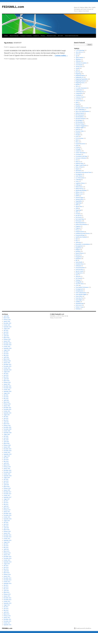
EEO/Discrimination (81, 118)
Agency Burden (79, 57)
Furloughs (78, 149)
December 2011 (7, 619)
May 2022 (6, 398)
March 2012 (6, 614)
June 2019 (6, 459)
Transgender (79, 282)
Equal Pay (78, 129)
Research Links (51, 35)
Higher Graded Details (81, 165)
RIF (77, 260)
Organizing (78, 210)
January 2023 (7, 384)
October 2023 (7, 368)
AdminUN (23, 47)
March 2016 (6, 529)
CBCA (77, 86)
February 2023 (7, 382)
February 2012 (7, 615)
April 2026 (6, 316)
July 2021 (6, 416)
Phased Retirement (80, 222)
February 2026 (7, 319)
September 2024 (7, 348)
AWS (77, 70)
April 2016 (6, 527)
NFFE (77, 204)
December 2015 (7, 535)
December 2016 (7, 513)
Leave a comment (32, 58)
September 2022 (7, 391)
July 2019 (6, 457)
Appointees (78, 59)
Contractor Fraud (80, 97)
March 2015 (6, 551)
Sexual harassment (80, 267)
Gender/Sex (78, 151)
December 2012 (7, 597)
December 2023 (7, 364)
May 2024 (6, 355)
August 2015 (7, 542)
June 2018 (6, 481)
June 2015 (6, 545)
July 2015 (6, 544)
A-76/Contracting (80, 50)
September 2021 (7, 413)
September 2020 (7, 432)
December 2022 (7, 386)
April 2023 (6, 379)
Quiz (77, 239)
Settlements (78, 265)
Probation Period (80, 231)
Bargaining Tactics (80, 82)
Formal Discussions (80, 143)
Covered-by (78, 99)
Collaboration (79, 90)
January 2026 (7, 321)
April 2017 (6, 506)
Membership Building (81, 190)
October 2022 (7, 389)
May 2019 (6, 461)
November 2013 (7, 580)
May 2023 (6, 377)
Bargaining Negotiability (82, 79)
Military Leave (79, 192)
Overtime (78, 213)
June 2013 (6, 587)
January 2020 (7, 447)
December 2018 (7, 470)
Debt (77, 102)
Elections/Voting (80, 124)
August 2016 (7, 520)
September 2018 (7, 475)
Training (78, 280)
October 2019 (7, 452)
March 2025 (6, 337)
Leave (77, 181)
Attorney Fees (79, 66)
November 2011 (7, 621)
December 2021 (7, 407)
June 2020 (6, 438)
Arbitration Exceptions (81, 63)
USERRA (78, 301)
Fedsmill (78, 133)
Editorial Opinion (80, 113)
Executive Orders (80, 131)
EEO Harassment (80, 115)
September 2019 (7, 454)
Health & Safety (79, 163)
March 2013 (6, 592)
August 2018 (7, 477)
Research (78, 255)
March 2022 (6, 402)
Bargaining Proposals (81, 81)
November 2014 (7, 558)
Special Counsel (79, 271)
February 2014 (7, 574)
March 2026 (6, 317)
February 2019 (7, 466)
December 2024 (7, 343)
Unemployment (79, 291)
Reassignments (79, 246)
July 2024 (6, 352)
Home (6, 35)
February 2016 (7, 531)
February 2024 (7, 361)
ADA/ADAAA (79, 52)
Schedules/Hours (80, 264)
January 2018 (7, 490)
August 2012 (7, 605)
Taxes (77, 274)
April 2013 (6, 590)
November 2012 (7, 599)
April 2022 (6, 400)
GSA (77, 160)
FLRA (77, 136)
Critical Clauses (79, 100)
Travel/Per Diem (80, 283)
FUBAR (78, 147)
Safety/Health (79, 262)
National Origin (79, 197)
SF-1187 (60, 35)
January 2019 (7, 468)
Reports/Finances (80, 253)
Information (78, 170)
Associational (79, 64)
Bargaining (78, 73)
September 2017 (7, 497)
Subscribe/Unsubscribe (71, 35)
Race (77, 240)
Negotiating (78, 203)
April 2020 (6, 441)
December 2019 (7, 449)
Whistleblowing (79, 303)
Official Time (79, 206)
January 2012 (7, 617)
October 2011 (7, 623)
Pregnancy (78, 226)
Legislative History (80, 183)
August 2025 (7, 328)
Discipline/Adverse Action (82, 107)
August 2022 (7, 393)
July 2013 (6, 585)
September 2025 (7, 326)
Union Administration (81, 292)
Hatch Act (78, 161)
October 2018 (7, 474)
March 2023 (6, 380)
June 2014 (6, 567)
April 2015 (6, 549)
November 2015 (7, 536)
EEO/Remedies (79, 122)
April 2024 (6, 357)
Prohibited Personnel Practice (83, 233)
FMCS (77, 140)
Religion (78, 249)
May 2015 (6, 547)
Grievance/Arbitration (81, 158)
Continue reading (61, 55)
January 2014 (7, 576)
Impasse (78, 169)
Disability (78, 106)
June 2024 (6, 353)
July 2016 (6, 522)
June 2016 (6, 524)
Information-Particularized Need (83, 172)
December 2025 (7, 323)
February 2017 (7, 510)
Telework (78, 276)
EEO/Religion (79, 120)
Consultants (78, 95)
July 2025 (6, 330)
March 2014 (6, 572)
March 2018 (6, 486)
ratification (78, 242)
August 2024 (7, 350)
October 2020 (7, 431)
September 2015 (7, 540)
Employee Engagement (81, 125)
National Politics (80, 199)
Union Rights (79, 300)
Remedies (78, 251)
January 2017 (7, 511)
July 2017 (6, 501)
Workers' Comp (79, 307)
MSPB (77, 195)
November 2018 (7, 472)
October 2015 (7, 538)
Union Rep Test (79, 298)
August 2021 (7, 414)
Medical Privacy (80, 188)
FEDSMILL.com (13, 6)
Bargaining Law (79, 77)
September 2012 (7, 603)
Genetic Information (80, 152)
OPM (77, 208)
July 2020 (6, 436)
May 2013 (6, 589)
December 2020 (7, 427)
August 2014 (7, 563)
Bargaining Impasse (80, 75)
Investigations (79, 174)
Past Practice (79, 217)
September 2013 (7, 583)
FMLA (77, 142)
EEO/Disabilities (80, 116)
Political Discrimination (81, 224)
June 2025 (6, 332)
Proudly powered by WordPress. (83, 628)
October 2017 (7, 495)
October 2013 (7, 581)
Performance (79, 221)
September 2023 (7, 370)
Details (77, 104)
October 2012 (7, 601)
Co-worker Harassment (81, 88)
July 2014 (6, 565)
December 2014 (7, 556)
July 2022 (6, 395)
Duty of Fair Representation (82, 111)
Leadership (78, 179)
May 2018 (6, 483)
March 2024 (6, 359)
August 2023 (7, 371)
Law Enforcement (80, 177)
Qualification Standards (81, 237)
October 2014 (7, 560)
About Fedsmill (14, 35)
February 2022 (7, 404)
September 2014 (7, 562)
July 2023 (6, 373)
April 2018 (6, 484)
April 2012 (6, 612)
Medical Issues (79, 186)
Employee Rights (80, 127)
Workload (78, 309)
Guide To (36, 35)
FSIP (77, 145)
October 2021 (7, 411)
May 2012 (6, 610)
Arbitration (12, 58)
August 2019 (7, 456)
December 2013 (7, 578)
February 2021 (7, 425)
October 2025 (7, 325)
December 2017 (7, 492)
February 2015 (7, 553)
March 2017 (6, 508)
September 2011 (7, 624)
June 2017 (6, 502)
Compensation (79, 93)
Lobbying (78, 185)
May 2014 (6, 569)
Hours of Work (79, 167)
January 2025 (7, 341)
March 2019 (6, 465)
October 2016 (7, 517)
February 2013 (7, 594)
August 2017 (7, 499)
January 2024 (7, 362)
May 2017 (6, 504)
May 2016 (6, 526)
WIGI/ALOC (79, 305)
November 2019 (7, 450)
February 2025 (7, 339)
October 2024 (7, 346)
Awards (77, 68)
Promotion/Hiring (80, 235)
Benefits (78, 84)
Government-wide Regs (81, 156)
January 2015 (7, 554)
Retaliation (78, 258)
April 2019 (6, 463)
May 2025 (6, 334)
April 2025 (6, 335)
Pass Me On (78, 215)
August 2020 (7, 434)
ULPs (77, 285)
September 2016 (7, 519)
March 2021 (6, 423)
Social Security (79, 269)
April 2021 (6, 422)
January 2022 (7, 405)
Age (77, 55)
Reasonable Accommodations (83, 244)
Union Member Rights (81, 294)
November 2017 (7, 493)
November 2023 (7, 366)
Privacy (43, 35)
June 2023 (6, 375)
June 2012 (6, 608)
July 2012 (6, 606)
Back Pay (78, 72)
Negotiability (79, 201)
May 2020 (6, 440)
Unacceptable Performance (82, 287)
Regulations (78, 247)
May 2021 (6, 420)
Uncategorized (79, 289)
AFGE (77, 54)
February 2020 (7, 445)
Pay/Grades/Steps (80, 219)
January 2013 (7, 596)
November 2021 (7, 409)
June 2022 (6, 396)
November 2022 (7, 387)
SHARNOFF (23, 58)
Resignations (79, 256)
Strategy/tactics (79, 273)
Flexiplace (78, 134)
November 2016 (7, 515)
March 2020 (6, 443)
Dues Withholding (80, 109)
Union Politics (79, 296)
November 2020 (7, 429)
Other (77, 212)
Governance (78, 154)
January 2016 (7, 533)
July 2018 (6, 479)
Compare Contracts (26, 35)
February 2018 (7, 488)
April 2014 (6, 571)
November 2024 (7, 344)
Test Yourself (79, 278)
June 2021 (6, 418)
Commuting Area (80, 91)
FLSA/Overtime (79, 138)
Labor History (79, 176)
